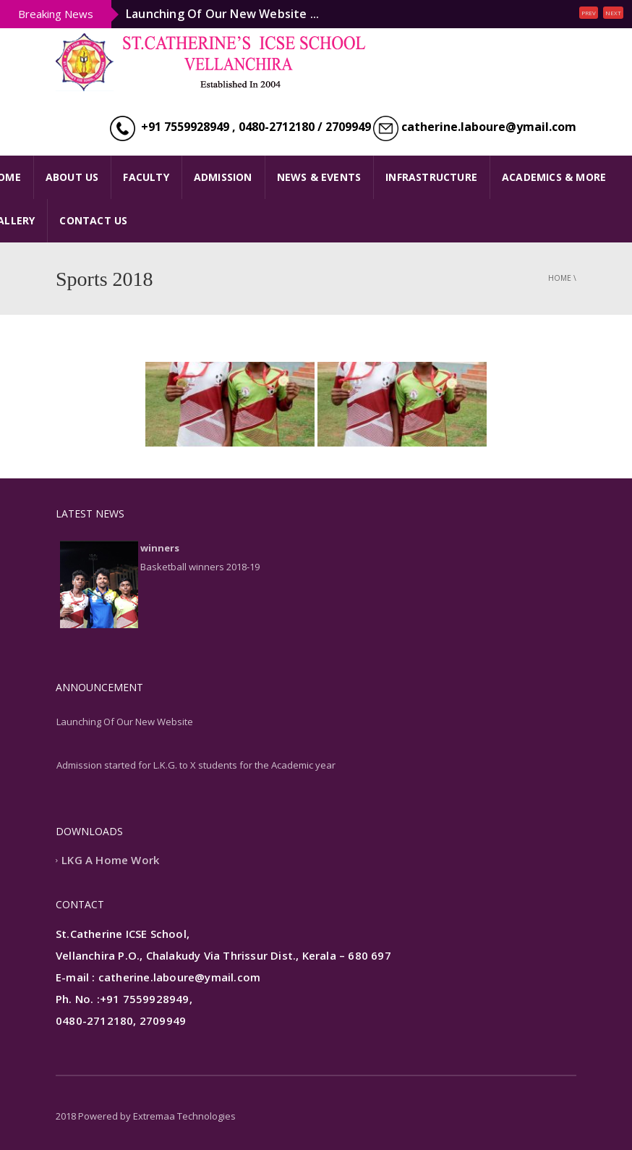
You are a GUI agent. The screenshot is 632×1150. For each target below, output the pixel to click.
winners (159, 547)
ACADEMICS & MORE (554, 177)
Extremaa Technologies (184, 1115)
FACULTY (145, 177)
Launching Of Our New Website (124, 721)
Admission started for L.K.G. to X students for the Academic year (196, 764)
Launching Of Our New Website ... (222, 14)
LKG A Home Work (110, 860)
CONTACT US (93, 220)
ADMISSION (223, 177)
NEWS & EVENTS (319, 177)
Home (559, 278)
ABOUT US (72, 177)
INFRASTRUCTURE (431, 177)
